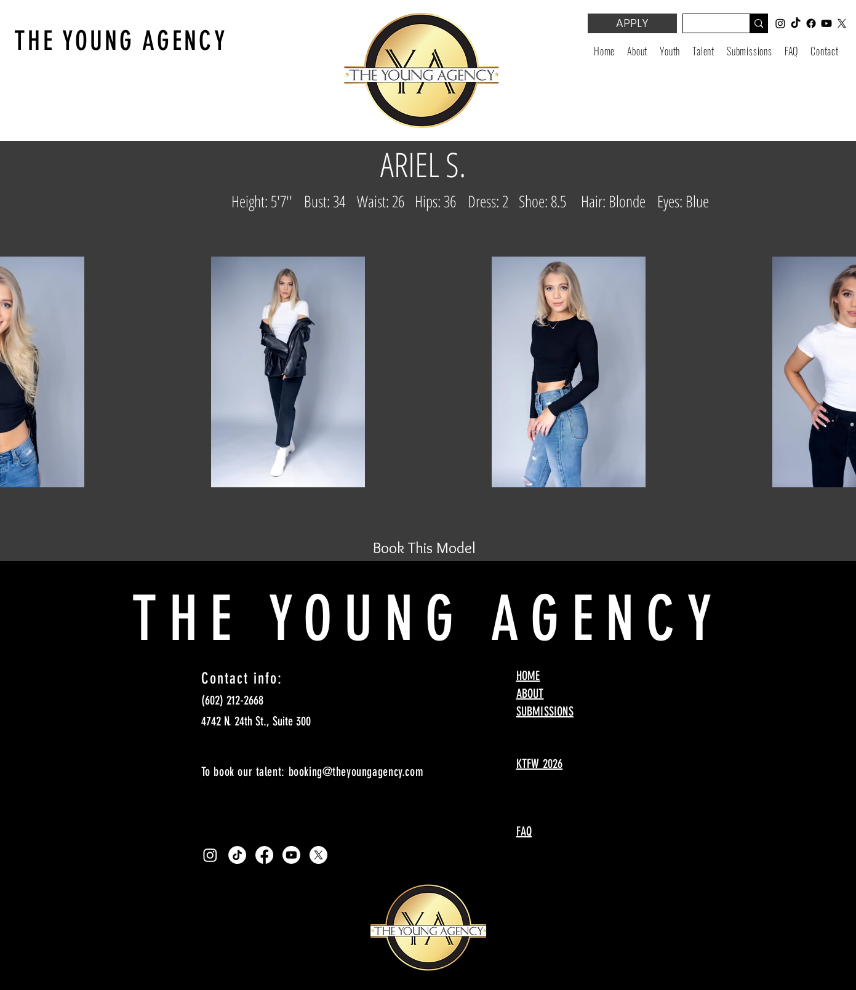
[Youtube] (291, 855)
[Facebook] (264, 855)
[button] (670, 51)
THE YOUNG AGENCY (121, 41)
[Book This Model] (425, 547)
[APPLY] (632, 23)
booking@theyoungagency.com (356, 771)
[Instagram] (210, 855)
